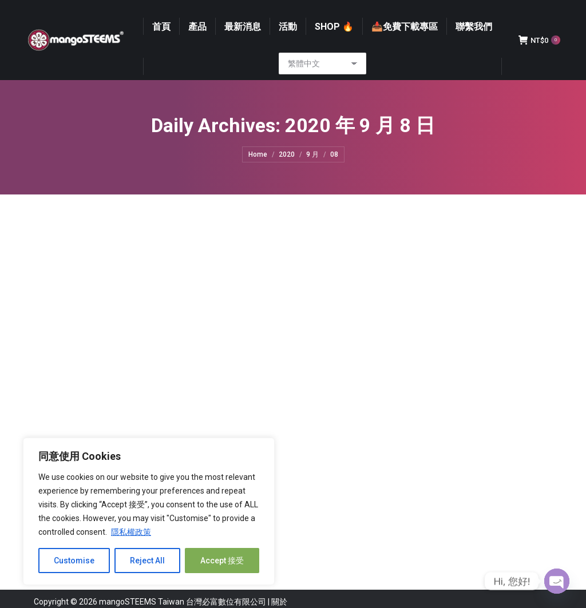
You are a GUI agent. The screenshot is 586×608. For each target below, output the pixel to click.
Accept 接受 (222, 560)
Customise (74, 560)
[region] (149, 511)
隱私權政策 (131, 532)
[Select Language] (322, 85)
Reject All (147, 560)
